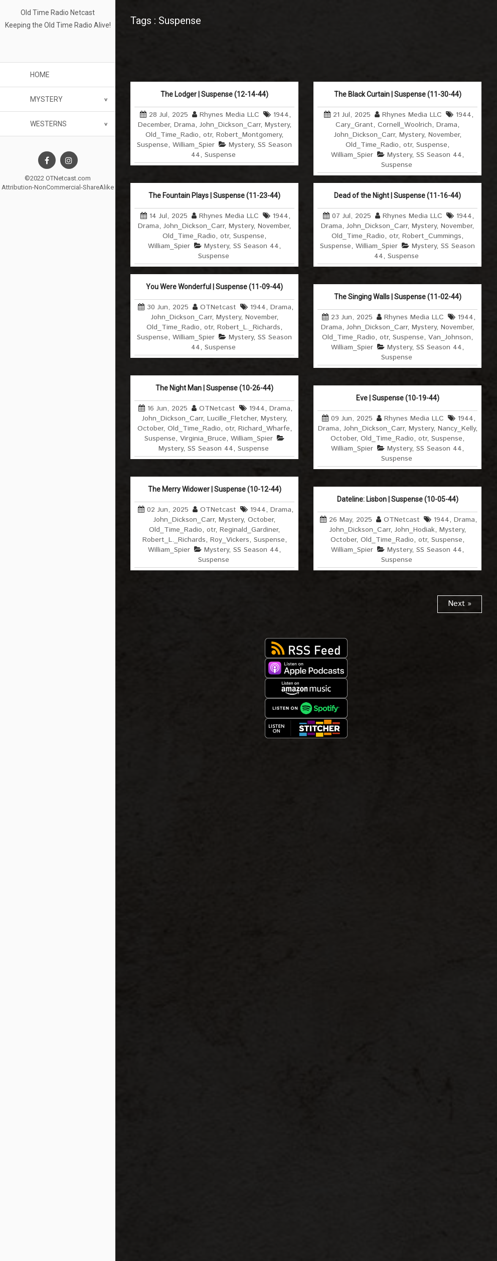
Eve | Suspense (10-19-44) (397, 398)
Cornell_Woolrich (405, 125)
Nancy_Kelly (456, 429)
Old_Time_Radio (172, 135)
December (154, 125)
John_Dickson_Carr (230, 125)
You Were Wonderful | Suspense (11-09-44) (214, 287)
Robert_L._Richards (248, 327)
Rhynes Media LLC (229, 115)
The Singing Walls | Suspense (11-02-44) (397, 297)
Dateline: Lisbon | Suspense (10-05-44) (397, 499)
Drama (184, 125)
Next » (459, 603)
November (443, 135)
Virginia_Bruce (203, 439)
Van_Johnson (449, 337)
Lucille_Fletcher (231, 418)
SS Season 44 (439, 155)
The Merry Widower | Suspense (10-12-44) (214, 489)
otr (207, 135)
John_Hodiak (415, 530)
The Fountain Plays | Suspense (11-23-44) (214, 195)
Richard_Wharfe (264, 429)
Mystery (46, 99)
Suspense (152, 145)
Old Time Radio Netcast (58, 13)
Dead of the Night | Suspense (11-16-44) (397, 195)
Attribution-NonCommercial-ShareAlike (58, 187)
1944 (281, 115)
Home (40, 75)
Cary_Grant (354, 125)
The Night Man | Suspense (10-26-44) (214, 388)
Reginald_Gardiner (249, 530)
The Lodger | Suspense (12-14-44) (214, 94)
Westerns (48, 124)
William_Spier (194, 145)
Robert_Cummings (431, 236)
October (150, 429)
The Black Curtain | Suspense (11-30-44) (397, 94)
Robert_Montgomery (248, 135)
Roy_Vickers (229, 540)
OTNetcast (218, 307)
